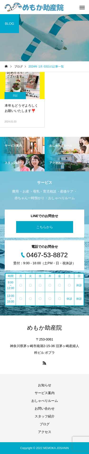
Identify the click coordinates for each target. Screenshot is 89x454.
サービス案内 (45, 393)
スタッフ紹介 (45, 416)
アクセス (44, 432)
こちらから (44, 227)
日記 (15, 95)
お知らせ (44, 385)
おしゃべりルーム (44, 401)
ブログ (45, 424)
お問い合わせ (45, 408)
